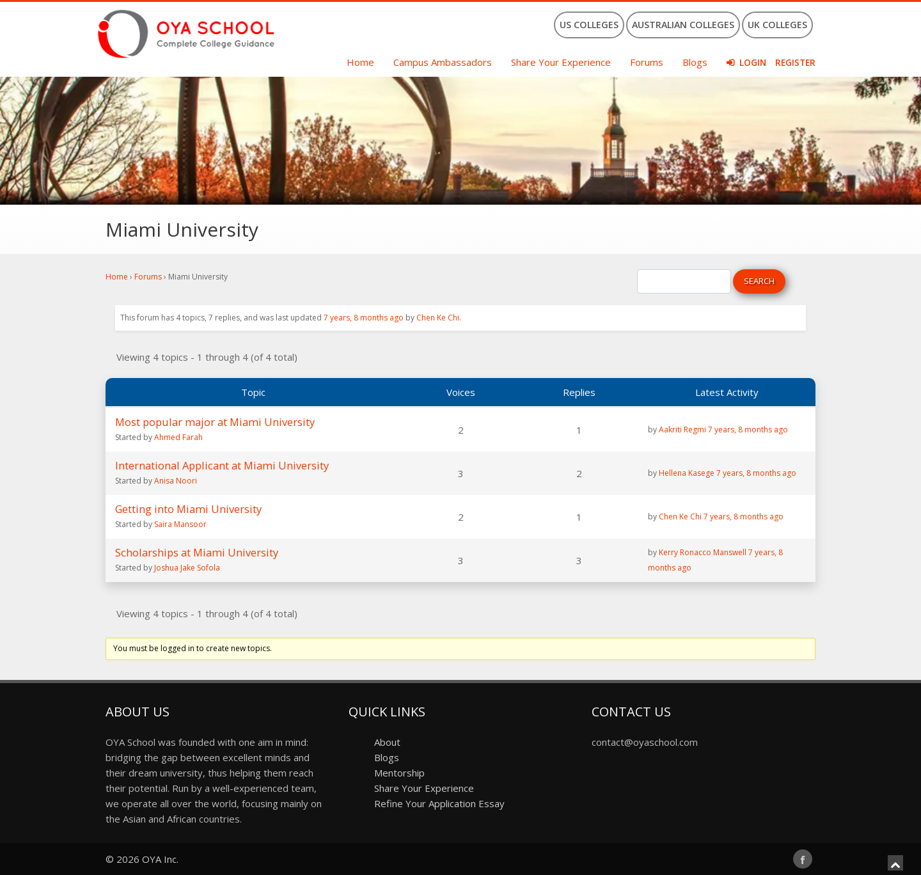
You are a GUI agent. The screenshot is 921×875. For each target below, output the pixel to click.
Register (795, 62)
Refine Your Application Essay (439, 803)
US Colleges (589, 25)
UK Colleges (777, 25)
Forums (646, 62)
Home (360, 62)
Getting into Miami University (188, 508)
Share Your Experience (561, 62)
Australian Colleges (683, 25)
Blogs (694, 62)
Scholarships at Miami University (196, 552)
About (387, 742)
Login (752, 62)
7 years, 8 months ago (364, 317)
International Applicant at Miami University (222, 465)
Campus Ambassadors (442, 62)
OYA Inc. (160, 859)
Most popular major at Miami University (215, 421)
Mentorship (399, 772)
